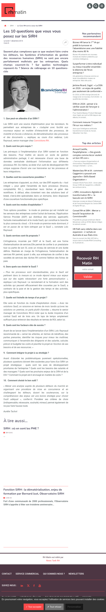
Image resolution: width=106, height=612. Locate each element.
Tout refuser (54, 607)
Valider (88, 276)
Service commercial (27, 573)
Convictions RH (41, 140)
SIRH (12, 26)
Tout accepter (33, 607)
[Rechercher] (96, 6)
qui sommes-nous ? (54, 573)
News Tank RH (53, 560)
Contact (7, 573)
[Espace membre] (89, 6)
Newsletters (76, 573)
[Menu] (102, 6)
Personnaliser (74, 607)
